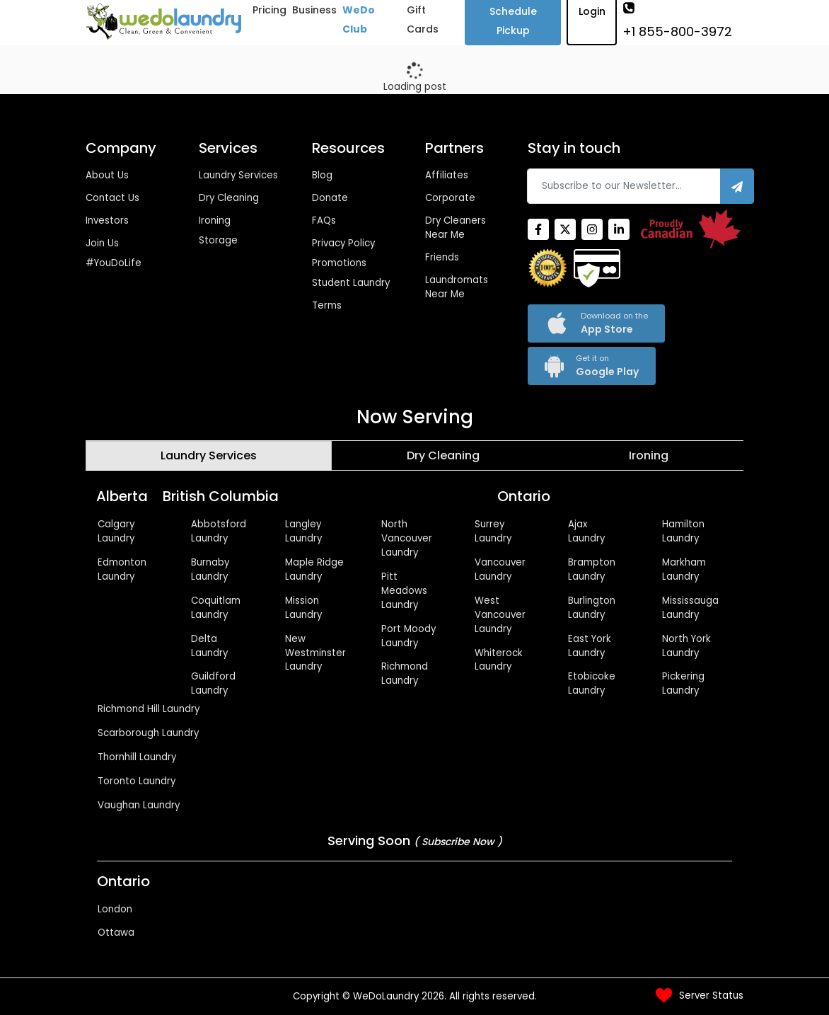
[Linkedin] (619, 229)
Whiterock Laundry (499, 660)
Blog (322, 175)
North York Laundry (686, 646)
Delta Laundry (209, 646)
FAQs (324, 220)
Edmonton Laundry (122, 569)
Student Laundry (351, 282)
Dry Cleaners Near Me (455, 227)
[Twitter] (565, 229)
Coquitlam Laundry (215, 607)
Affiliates (446, 175)
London (115, 909)
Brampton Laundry (591, 569)
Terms (327, 305)
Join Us (102, 243)
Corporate (450, 198)
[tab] (209, 456)
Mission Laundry (303, 607)
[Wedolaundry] (163, 22)
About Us (107, 175)
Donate (330, 198)
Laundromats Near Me (456, 287)
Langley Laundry (303, 531)
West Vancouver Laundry (500, 615)
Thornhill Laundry (137, 757)
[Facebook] (538, 229)
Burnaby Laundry (210, 569)
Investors (107, 220)
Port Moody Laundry (408, 636)
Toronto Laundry (136, 781)
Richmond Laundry (404, 673)
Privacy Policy (343, 243)
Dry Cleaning (229, 198)
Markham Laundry (684, 569)
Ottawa (116, 932)
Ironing (215, 220)
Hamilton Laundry (683, 531)
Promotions (339, 263)
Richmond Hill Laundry (148, 709)
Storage (218, 240)
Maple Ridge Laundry (314, 569)
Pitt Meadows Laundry (404, 591)
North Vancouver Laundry (406, 538)
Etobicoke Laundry (591, 683)
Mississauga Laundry (690, 607)
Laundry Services (238, 175)
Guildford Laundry (213, 683)
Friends (442, 257)
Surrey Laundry (493, 531)
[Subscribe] (737, 186)
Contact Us (112, 198)
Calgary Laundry (116, 531)
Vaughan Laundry (139, 805)
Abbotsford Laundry (218, 531)
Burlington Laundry (591, 607)
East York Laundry (589, 646)
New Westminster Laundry (315, 653)
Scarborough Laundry (148, 733)
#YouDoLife (113, 263)
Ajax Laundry (586, 531)
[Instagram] (592, 229)
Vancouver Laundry (500, 569)
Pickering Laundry (683, 683)
